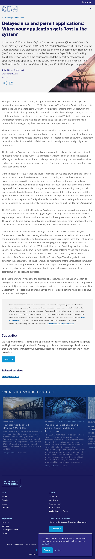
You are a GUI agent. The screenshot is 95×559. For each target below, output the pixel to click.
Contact (5, 507)
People (5, 500)
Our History (54, 500)
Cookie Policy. (48, 544)
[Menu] (85, 9)
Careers (5, 504)
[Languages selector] (87, 2)
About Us (53, 496)
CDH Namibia (55, 507)
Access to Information (15, 544)
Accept (47, 550)
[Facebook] (36, 550)
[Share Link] (5, 84)
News (4, 533)
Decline (57, 550)
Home (4, 496)
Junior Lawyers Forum (58, 511)
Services (5, 526)
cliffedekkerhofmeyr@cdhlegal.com (61, 323)
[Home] (9, 9)
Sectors (5, 522)
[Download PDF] (11, 84)
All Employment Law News (14, 19)
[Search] (91, 9)
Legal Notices (31, 544)
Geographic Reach (10, 529)
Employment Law (10, 376)
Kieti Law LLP (55, 504)
